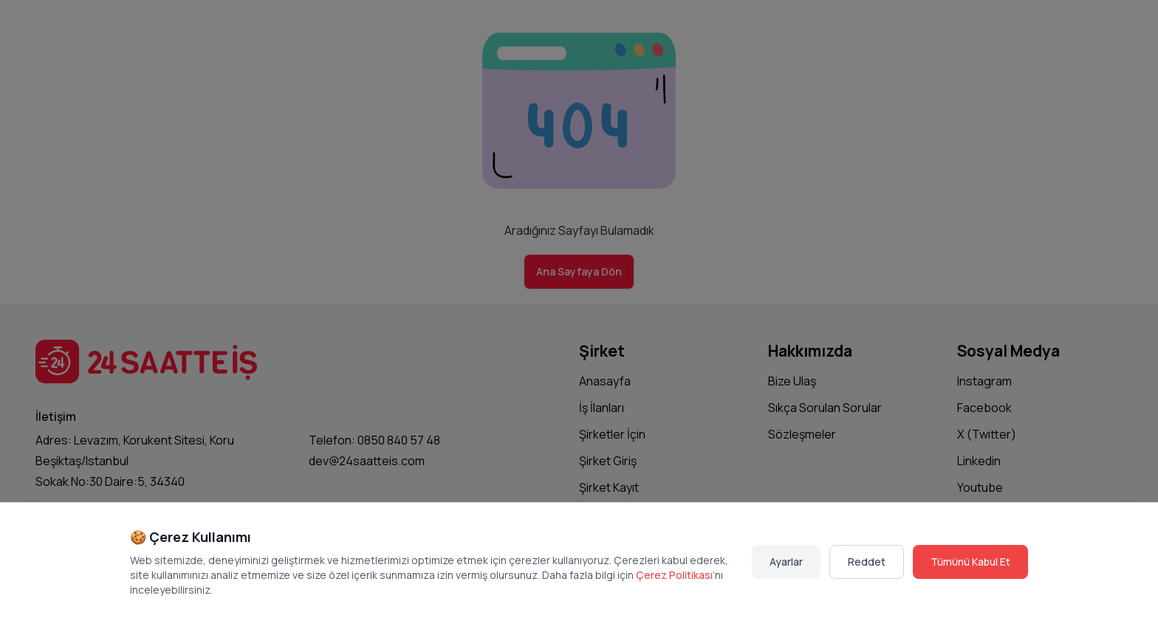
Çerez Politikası (674, 575)
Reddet (866, 562)
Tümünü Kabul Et (970, 562)
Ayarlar (786, 562)
